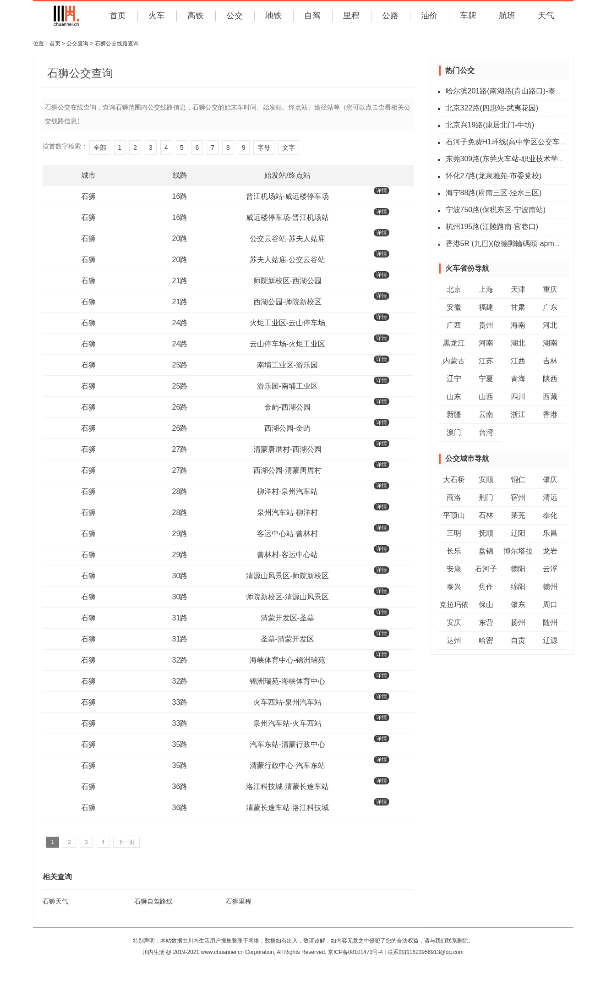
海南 (518, 325)
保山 (486, 604)
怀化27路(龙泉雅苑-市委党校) (494, 176)
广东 (550, 307)
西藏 (550, 396)
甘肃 (518, 307)
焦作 (486, 587)
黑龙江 (454, 343)
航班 (507, 15)
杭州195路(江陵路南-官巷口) (492, 226)
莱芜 (518, 515)
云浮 (550, 569)
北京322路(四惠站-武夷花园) (492, 108)
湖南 (550, 343)
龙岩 (550, 551)
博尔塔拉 (518, 551)
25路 (180, 365)
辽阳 (518, 533)
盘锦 (486, 551)
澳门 (454, 432)
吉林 (550, 361)
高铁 (195, 15)
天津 (518, 289)
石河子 (486, 569)
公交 (234, 15)
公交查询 (77, 43)
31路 (180, 618)
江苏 (486, 361)
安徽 (454, 307)
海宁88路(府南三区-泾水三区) (494, 193)
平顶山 (454, 515)
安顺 (486, 479)
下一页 (126, 842)
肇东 (518, 604)
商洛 (454, 497)
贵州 (486, 325)
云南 (486, 414)
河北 (550, 325)
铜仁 (518, 479)
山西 (486, 396)
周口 (550, 604)
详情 (381, 190)
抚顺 (486, 533)
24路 (180, 323)
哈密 (486, 640)
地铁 (273, 15)
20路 (180, 238)
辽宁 (454, 379)
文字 (288, 147)
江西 (518, 361)
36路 (180, 786)
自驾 (312, 15)
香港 (550, 414)
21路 (180, 281)
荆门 (486, 497)
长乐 (454, 551)
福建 (486, 307)
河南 (486, 343)
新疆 (454, 414)
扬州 (518, 622)
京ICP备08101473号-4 (355, 952)
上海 (486, 289)
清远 (550, 497)
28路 (180, 491)
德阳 (518, 569)
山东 (454, 396)
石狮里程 (238, 901)
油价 (429, 15)
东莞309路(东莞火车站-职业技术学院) (507, 159)
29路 (180, 533)
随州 (550, 622)
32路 (180, 660)
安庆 (454, 622)
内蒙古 (454, 361)
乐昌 (550, 533)
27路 (180, 449)
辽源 (550, 640)
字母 (263, 147)
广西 (454, 325)
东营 (486, 622)
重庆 (550, 289)
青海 (518, 379)
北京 (454, 289)
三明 (454, 533)
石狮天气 (55, 901)
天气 (546, 15)
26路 (180, 407)
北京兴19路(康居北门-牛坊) (490, 125)
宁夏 (486, 379)
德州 (550, 587)
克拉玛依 (454, 604)
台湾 (486, 432)
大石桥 (454, 479)
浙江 (518, 414)
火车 (156, 15)
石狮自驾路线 (153, 901)
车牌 (468, 15)
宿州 (518, 497)
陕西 (550, 379)
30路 (180, 576)
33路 (180, 702)
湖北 (518, 343)
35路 (180, 744)
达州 (454, 640)
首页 (117, 15)
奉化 (550, 515)
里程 (351, 15)
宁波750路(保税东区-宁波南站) (496, 210)
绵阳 (518, 587)
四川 (518, 396)
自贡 (518, 640)
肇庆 (550, 479)
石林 (486, 515)
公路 (390, 15)
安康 (454, 569)
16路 (180, 196)
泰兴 (454, 587)
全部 (99, 147)
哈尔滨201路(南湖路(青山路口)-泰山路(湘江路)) (523, 91)
